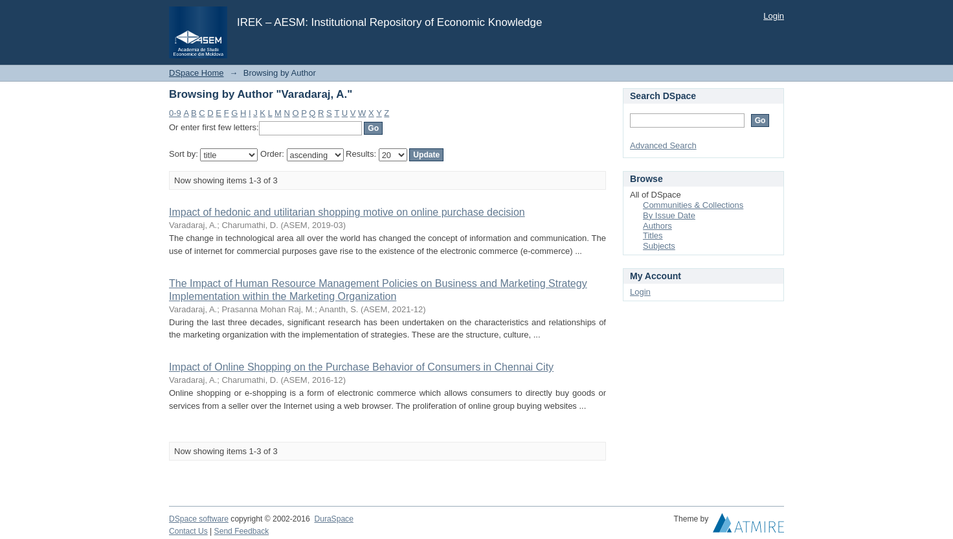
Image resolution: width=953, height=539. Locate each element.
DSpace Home (196, 73)
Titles (653, 235)
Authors (657, 226)
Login (773, 16)
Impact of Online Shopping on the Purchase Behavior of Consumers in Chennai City (361, 367)
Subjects (659, 246)
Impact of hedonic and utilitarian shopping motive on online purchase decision (347, 212)
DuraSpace (333, 518)
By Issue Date (669, 215)
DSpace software (199, 518)
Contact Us (188, 531)
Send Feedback (241, 531)
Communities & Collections (693, 205)
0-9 (175, 113)
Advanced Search (663, 145)
